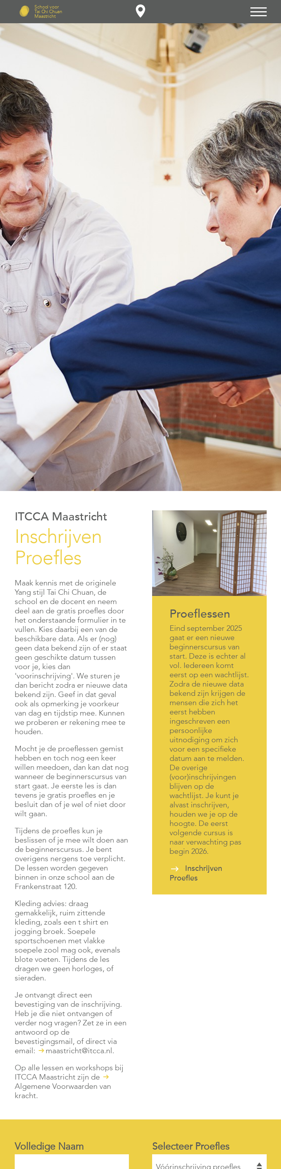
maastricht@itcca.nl (79, 1050)
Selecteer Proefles (191, 1146)
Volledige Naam (49, 1146)
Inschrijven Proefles (196, 873)
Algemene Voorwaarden (56, 1086)
